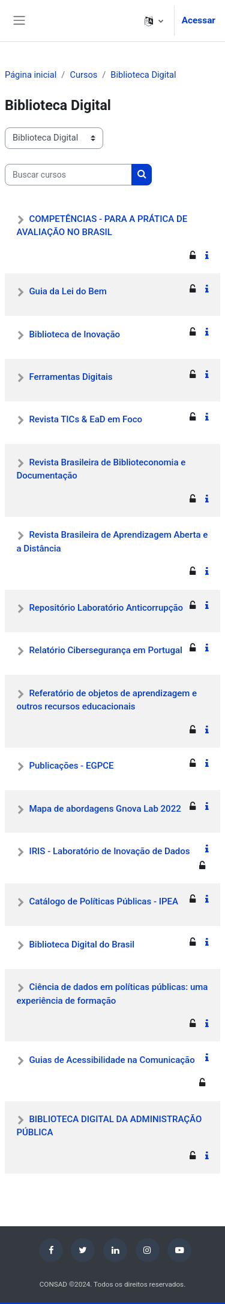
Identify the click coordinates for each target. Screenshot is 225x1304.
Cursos (83, 74)
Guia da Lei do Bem (67, 291)
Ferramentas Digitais (70, 376)
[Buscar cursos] (68, 174)
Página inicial (30, 74)
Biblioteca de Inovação (74, 334)
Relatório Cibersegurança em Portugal (105, 650)
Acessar (198, 20)
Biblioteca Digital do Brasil (81, 944)
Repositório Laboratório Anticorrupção (106, 607)
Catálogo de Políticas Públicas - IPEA (103, 901)
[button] (154, 20)
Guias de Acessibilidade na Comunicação (111, 1060)
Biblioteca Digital (143, 74)
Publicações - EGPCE (71, 765)
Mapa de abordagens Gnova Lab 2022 (105, 808)
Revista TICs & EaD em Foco (85, 419)
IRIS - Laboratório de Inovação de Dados (109, 851)
